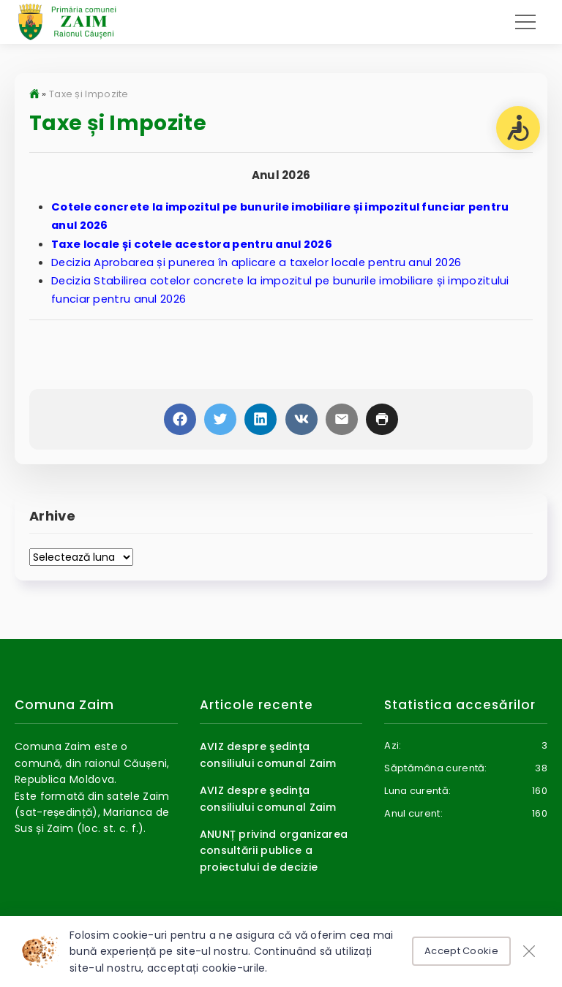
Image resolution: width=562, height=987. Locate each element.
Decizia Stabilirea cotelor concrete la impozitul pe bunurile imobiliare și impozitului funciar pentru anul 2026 (283, 290)
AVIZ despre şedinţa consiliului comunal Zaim (268, 758)
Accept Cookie (461, 951)
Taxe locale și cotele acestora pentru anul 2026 (196, 244)
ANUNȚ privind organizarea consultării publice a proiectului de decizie (274, 853)
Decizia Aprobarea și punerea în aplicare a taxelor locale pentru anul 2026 (259, 263)
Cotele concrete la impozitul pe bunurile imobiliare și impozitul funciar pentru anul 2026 (289, 216)
